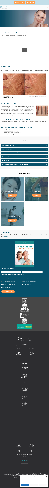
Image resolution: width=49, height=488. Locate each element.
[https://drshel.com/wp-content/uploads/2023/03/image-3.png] (24, 310)
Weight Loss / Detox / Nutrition (8, 281)
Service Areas (24, 463)
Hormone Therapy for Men (24, 365)
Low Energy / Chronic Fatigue (29, 278)
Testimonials (24, 403)
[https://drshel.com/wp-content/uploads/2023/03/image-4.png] (24, 315)
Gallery (24, 404)
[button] (46, 476)
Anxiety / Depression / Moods (8, 284)
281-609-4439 (5, 236)
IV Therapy (25, 368)
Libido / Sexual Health (27, 284)
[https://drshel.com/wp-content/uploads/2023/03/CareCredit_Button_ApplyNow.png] (24, 326)
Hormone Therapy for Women (24, 366)
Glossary (24, 380)
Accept (25, 484)
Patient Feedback (24, 378)
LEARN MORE (12, 195)
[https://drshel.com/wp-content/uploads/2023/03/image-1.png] (24, 300)
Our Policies (24, 379)
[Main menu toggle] (48, 7)
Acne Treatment (24, 392)
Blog (24, 401)
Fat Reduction (24, 390)
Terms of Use (11, 480)
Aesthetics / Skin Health (7, 287)
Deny (34, 484)
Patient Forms (24, 376)
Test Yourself (24, 374)
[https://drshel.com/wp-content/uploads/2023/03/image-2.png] (24, 305)
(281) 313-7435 (24, 344)
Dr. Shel (24, 397)
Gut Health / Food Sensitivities (29, 281)
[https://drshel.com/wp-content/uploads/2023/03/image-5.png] (24, 321)
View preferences (43, 484)
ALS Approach (24, 382)
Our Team (24, 400)
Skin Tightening (24, 389)
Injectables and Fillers (24, 388)
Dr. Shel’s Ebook (24, 375)
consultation (41, 235)
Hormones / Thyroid (6, 278)
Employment (24, 406)
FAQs (24, 381)
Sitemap (16, 480)
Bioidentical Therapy (24, 367)
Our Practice (24, 399)
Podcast (24, 402)
